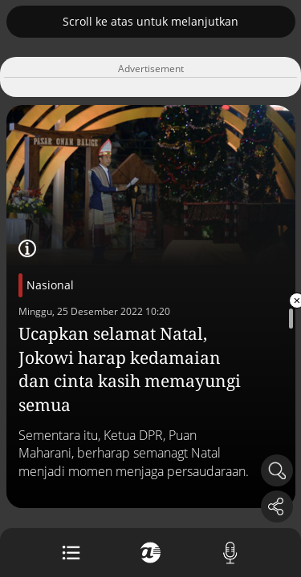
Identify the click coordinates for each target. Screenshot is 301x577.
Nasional (50, 285)
